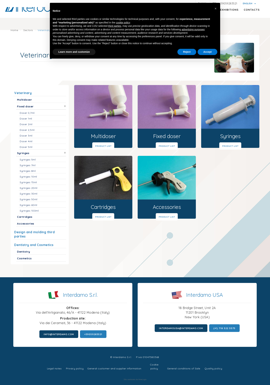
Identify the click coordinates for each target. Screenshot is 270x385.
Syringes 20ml (28, 188)
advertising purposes (193, 29)
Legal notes (54, 368)
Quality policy (213, 368)
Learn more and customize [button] (74, 51)
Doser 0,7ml (27, 112)
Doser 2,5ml (27, 130)
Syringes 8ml (28, 171)
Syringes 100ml (29, 210)
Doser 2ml (26, 124)
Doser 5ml (26, 147)
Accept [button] (207, 51)
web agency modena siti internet (135, 379)
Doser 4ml (26, 141)
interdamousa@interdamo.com (181, 328)
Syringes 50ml (28, 199)
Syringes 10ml (28, 176)
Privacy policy (75, 368)
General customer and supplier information (114, 368)
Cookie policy (154, 364)
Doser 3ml (26, 135)
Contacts (243, 15)
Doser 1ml (26, 118)
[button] (215, 8)
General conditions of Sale (183, 368)
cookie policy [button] (123, 22)
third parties (114, 25)
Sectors (28, 30)
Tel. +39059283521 (225, 3)
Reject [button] (187, 51)
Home (14, 30)
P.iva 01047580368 (147, 357)
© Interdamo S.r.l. (121, 357)
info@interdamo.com (59, 334)
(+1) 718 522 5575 (224, 328)
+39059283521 (93, 334)
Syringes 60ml (28, 205)
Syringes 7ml (27, 165)
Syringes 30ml (28, 193)
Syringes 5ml (28, 159)
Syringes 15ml (28, 182)
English (248, 3)
